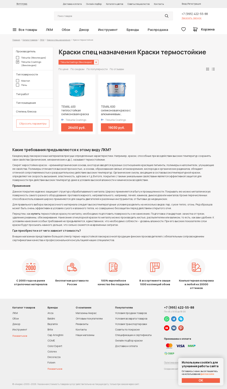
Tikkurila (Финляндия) (31, 57)
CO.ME (51, 340)
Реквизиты (82, 324)
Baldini (51, 318)
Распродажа (158, 29)
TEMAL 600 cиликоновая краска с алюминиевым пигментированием (116, 110)
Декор (84, 29)
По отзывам (117, 69)
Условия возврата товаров (131, 318)
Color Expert (55, 346)
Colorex (52, 351)
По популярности (97, 69)
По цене (63, 69)
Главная (16, 39)
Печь (21, 85)
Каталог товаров (30, 39)
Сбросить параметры (32, 123)
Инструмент (108, 29)
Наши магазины (85, 335)
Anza (50, 313)
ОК (201, 380)
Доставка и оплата (72, 3)
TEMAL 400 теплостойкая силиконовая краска (75, 110)
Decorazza (54, 357)
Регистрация (194, 3)
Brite (50, 329)
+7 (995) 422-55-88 (195, 14)
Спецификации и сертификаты (133, 335)
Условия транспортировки (131, 324)
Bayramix (53, 324)
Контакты (159, 3)
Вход (184, 3)
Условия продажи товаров (131, 313)
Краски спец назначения (58, 39)
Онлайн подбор (94, 3)
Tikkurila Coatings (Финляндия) (28, 63)
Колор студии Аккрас (29, 16)
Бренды (133, 29)
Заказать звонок (191, 18)
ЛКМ (49, 29)
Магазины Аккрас (86, 313)
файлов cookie (207, 374)
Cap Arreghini (55, 335)
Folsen (51, 362)
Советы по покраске (127, 329)
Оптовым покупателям (89, 318)
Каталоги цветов (114, 3)
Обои (66, 29)
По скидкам (77, 69)
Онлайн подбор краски (129, 340)
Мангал (23, 80)
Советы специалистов (139, 3)
